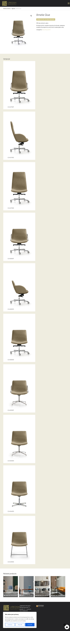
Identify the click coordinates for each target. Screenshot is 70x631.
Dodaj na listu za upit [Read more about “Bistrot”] (59, 595)
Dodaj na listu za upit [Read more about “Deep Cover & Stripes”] (11, 595)
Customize (10, 624)
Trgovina (13, 8)
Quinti (48, 30)
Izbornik (68, 3)
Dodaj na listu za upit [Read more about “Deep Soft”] (43, 595)
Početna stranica (6, 8)
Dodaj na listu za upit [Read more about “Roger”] (27, 595)
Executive (44, 30)
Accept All (30, 624)
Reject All (20, 624)
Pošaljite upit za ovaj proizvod (45, 19)
